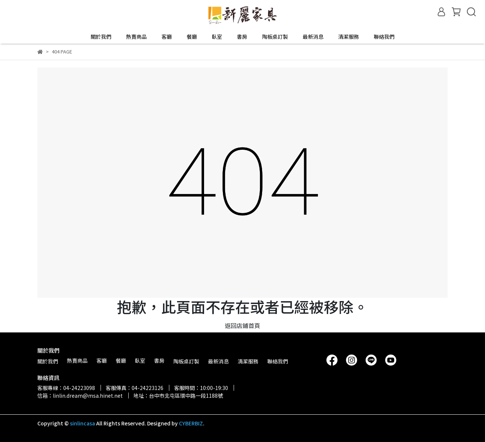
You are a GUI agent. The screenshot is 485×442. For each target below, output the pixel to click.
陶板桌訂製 (275, 36)
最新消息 (313, 36)
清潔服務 (348, 36)
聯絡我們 (384, 36)
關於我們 (101, 36)
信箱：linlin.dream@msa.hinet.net (80, 395)
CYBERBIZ (191, 423)
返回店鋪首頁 (242, 325)
